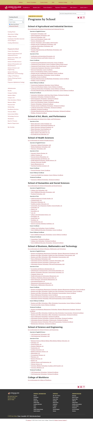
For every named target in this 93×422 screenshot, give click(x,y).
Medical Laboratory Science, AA (39, 351)
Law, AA (33, 212)
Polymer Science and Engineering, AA (41, 362)
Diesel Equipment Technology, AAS (40, 35)
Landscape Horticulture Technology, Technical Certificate (46, 107)
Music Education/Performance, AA (40, 130)
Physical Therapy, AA (36, 358)
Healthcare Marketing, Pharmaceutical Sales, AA (43, 277)
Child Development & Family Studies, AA (42, 198)
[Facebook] (9, 402)
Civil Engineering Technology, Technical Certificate (44, 374)
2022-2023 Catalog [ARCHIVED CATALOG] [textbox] (68, 13)
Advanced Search (13, 26)
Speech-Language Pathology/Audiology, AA (42, 223)
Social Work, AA (35, 218)
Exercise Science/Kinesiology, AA (39, 156)
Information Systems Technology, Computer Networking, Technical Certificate (52, 318)
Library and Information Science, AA (41, 214)
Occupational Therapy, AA (38, 355)
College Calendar (12, 36)
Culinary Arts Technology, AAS (39, 190)
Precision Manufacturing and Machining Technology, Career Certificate (50, 78)
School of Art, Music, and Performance (14, 58)
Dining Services (55, 402)
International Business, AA (38, 281)
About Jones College (13, 34)
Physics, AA (34, 360)
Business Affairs (12, 102)
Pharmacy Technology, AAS (38, 148)
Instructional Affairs (13, 114)
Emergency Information (38, 404)
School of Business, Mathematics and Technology (15, 72)
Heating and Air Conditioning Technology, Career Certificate (47, 73)
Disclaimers (11, 118)
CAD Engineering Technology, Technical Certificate (44, 372)
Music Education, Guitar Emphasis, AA (41, 123)
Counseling (55, 400)
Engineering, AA (35, 348)
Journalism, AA (35, 211)
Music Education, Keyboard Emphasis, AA (42, 127)
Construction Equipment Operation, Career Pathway (45, 85)
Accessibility (23, 416)
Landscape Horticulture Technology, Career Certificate (45, 75)
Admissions (74, 395)
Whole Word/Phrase (15, 24)
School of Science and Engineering (13, 68)
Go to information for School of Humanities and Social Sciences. (45, 185)
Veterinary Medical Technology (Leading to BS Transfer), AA (47, 365)
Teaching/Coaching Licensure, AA (40, 165)
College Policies (75, 402)
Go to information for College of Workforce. (39, 380)
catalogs (29, 420)
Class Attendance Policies (14, 100)
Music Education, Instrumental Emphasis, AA (43, 125)
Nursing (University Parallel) (38, 162)
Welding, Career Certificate (38, 80)
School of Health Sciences (14, 61)
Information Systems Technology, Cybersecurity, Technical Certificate (49, 320)
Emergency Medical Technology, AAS (41, 145)
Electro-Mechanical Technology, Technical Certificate (45, 316)
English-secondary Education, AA (40, 204)
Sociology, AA (34, 220)
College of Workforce (13, 76)
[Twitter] (13, 402)
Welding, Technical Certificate (39, 113)
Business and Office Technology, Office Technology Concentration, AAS (50, 257)
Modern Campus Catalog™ (60, 420)
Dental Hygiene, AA (36, 344)
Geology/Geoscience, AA (37, 349)
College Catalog (36, 402)
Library (35, 407)
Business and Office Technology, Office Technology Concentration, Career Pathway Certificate (56, 303)
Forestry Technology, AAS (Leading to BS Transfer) (44, 42)
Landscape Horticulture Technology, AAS (42, 46)
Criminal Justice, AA (36, 200)
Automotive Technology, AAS (38, 33)
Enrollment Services (13, 109)
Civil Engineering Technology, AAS (40, 336)
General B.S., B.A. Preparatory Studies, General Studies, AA (46, 205)
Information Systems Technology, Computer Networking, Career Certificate (51, 296)
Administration (12, 88)
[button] (26, 7)
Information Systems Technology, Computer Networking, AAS (47, 260)
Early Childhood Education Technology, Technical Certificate (47, 242)
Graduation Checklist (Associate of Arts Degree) (16, 39)
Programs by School (13, 49)
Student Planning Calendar (38, 409)
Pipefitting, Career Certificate (38, 77)
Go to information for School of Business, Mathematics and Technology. (47, 249)
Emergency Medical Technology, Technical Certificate (45, 179)
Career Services (55, 397)
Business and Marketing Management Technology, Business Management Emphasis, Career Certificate (58, 289)
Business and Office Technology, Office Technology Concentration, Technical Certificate (54, 314)
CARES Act (74, 400)
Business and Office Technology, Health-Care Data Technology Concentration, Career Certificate (56, 291)
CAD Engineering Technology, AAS (40, 334)
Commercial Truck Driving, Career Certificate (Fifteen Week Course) (49, 64)
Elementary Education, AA (38, 202)
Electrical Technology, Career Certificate (41, 69)
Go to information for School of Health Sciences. (41, 140)
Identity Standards (37, 411)
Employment (55, 404)
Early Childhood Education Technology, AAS (43, 192)
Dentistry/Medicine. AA (37, 346)
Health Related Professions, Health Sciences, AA (43, 160)
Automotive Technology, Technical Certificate (43, 96)
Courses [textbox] (11, 19)
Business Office (75, 399)
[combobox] (72, 13)
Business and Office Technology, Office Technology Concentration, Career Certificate (53, 293)
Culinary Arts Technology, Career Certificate (43, 228)
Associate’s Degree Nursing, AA (39, 153)
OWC (53, 2)
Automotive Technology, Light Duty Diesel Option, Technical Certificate (50, 95)
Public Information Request (35, 416)
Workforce (74, 411)
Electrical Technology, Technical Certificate (42, 100)
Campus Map (36, 400)
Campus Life (11, 97)
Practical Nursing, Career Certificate (40, 170)
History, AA (34, 209)
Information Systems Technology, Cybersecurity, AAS (45, 262)
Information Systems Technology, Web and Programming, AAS (47, 264)
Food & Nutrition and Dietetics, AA (40, 158)
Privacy (19, 416)
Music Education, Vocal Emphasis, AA (41, 129)
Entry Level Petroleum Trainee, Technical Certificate (45, 102)
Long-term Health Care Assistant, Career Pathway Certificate (47, 175)
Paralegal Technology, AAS (38, 194)
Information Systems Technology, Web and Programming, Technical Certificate (52, 322)
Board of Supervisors (13, 123)
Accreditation (36, 397)
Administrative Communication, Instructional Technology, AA (47, 270)
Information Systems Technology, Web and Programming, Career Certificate (51, 298)
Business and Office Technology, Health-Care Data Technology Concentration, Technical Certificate (57, 313)
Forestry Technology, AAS (38, 40)
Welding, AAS (34, 51)
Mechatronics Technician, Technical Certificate (43, 323)
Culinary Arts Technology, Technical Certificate (43, 241)
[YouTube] (19, 402)
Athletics (21, 2)
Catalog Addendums (13, 42)
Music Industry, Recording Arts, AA (40, 132)
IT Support (55, 406)
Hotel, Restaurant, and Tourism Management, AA (44, 279)
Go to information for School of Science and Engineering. (43, 329)
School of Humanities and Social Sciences (15, 64)
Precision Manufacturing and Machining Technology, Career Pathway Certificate (52, 90)
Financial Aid (11, 104)
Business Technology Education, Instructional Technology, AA (47, 272)
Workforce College (63, 2)
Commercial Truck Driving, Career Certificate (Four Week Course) (48, 66)
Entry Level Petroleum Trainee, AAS (40, 39)
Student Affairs (12, 95)
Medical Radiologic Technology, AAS (40, 147)
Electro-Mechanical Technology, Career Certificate (44, 295)
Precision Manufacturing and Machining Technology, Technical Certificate (50, 111)
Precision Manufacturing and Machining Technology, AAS (46, 49)
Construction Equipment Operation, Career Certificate (45, 68)
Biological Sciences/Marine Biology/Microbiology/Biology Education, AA (50, 340)
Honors (35, 406)
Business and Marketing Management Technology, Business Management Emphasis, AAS (54, 253)
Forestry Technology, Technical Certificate (42, 104)
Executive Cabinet (75, 406)
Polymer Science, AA (36, 364)
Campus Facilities (12, 93)
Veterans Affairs (12, 111)
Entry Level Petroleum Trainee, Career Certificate (44, 71)
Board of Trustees (12, 121)
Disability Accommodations (77, 404)
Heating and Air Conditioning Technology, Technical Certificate (48, 105)
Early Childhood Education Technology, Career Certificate (46, 230)
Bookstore (35, 399)
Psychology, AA (35, 216)
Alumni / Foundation (31, 2)
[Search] (72, 2)
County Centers (44, 2)
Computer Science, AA (37, 274)
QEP (28, 416)
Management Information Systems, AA (41, 283)
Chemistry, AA (35, 342)
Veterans (54, 411)
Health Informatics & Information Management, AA (45, 276)
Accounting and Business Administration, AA (42, 268)
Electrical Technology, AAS (38, 37)
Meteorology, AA (35, 353)
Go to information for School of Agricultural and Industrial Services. (46, 29)
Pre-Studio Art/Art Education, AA (40, 134)
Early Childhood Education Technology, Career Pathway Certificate (49, 234)
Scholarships (11, 107)
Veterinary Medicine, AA (37, 367)
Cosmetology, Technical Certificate (40, 239)
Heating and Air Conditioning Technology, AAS (43, 44)
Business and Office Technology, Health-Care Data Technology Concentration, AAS (53, 255)
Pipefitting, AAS (35, 48)
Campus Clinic (55, 399)
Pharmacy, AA (34, 357)
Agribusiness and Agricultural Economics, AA (43, 56)
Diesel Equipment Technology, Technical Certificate (44, 98)
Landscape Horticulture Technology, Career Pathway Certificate (48, 88)
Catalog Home (11, 31)
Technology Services (13, 116)
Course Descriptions (13, 51)
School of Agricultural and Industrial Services (15, 54)
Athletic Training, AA (36, 155)
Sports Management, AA (37, 164)
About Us (35, 395)
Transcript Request (56, 409)
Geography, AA (35, 207)
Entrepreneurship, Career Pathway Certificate (43, 305)
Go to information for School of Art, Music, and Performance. (44, 119)
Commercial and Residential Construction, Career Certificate (47, 62)
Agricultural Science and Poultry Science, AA (43, 58)
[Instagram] (16, 402)
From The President (75, 409)
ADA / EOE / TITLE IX (56, 395)
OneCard (54, 407)
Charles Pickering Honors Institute (14, 79)
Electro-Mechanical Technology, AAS (41, 259)
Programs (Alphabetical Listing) (16, 82)
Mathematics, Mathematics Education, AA (42, 285)
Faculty (10, 90)
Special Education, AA (37, 221)
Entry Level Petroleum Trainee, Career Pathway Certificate (46, 86)
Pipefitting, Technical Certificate (39, 109)
